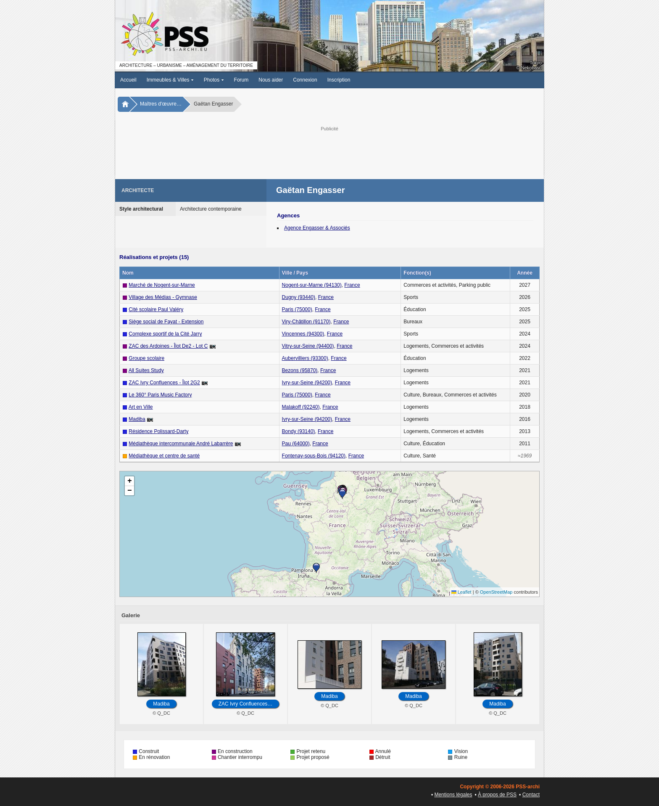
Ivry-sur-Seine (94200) (307, 383)
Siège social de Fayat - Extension (166, 322)
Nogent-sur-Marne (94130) (312, 285)
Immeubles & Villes (170, 80)
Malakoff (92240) (301, 407)
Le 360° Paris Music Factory (160, 395)
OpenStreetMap (496, 592)
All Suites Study (146, 370)
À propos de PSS (497, 795)
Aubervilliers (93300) (305, 358)
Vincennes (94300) (303, 334)
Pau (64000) (296, 444)
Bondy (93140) (298, 431)
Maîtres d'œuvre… (161, 104)
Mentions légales (453, 795)
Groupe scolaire (146, 358)
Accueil (128, 80)
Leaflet (461, 592)
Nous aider (270, 80)
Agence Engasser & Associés (317, 228)
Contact (531, 795)
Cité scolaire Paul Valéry (156, 309)
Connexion (305, 80)
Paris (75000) (297, 309)
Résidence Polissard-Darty (158, 431)
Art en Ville (141, 407)
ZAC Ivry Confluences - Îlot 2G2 (164, 383)
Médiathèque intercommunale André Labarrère (181, 444)
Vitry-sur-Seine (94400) (308, 346)
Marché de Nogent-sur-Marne (162, 285)
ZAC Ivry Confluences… (246, 704)
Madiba (137, 419)
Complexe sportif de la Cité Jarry (165, 334)
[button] (316, 568)
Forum (241, 80)
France (352, 285)
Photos (214, 80)
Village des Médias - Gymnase (163, 297)
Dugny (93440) (298, 297)
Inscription (339, 80)
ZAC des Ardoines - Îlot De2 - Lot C (168, 346)
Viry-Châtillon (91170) (306, 322)
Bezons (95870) (300, 370)
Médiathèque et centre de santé (164, 456)
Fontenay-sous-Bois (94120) (313, 456)
